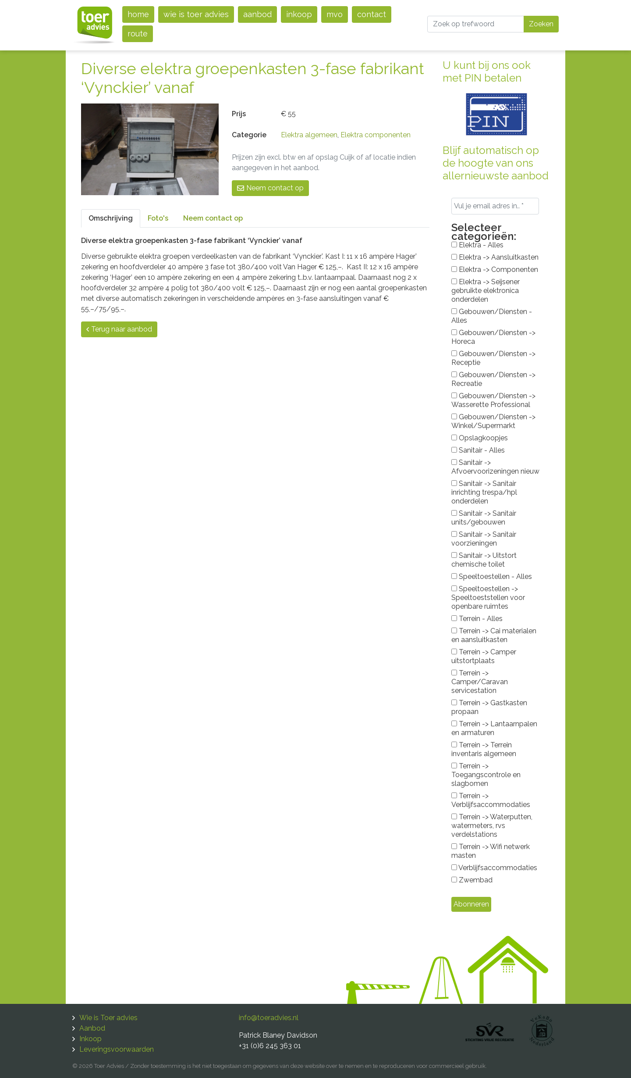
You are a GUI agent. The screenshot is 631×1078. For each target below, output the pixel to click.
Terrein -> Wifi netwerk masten (490, 851)
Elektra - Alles (477, 245)
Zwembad (472, 880)
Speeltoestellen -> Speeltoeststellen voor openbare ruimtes (488, 597)
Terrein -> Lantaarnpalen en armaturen (494, 728)
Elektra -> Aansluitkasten (495, 257)
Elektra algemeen (309, 135)
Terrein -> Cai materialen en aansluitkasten (493, 635)
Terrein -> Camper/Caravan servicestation (479, 682)
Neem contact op (270, 188)
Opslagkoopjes (479, 438)
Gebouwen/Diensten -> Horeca (493, 337)
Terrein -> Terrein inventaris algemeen (483, 749)
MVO (334, 14)
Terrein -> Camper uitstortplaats (483, 656)
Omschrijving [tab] (111, 218)
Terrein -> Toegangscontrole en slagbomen (486, 775)
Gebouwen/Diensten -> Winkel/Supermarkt (493, 421)
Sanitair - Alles (478, 450)
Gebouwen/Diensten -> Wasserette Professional (493, 400)
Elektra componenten (375, 135)
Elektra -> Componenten (494, 269)
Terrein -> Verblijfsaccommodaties (490, 800)
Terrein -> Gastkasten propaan (489, 707)
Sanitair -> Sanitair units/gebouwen (483, 517)
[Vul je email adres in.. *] (495, 206)
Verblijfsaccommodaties (494, 868)
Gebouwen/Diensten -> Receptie (493, 358)
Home (138, 14)
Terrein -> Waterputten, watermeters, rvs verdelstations (491, 826)
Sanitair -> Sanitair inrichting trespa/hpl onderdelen (484, 492)
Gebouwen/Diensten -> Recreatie (493, 379)
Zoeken (541, 24)
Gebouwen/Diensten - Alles (491, 316)
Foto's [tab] (158, 218)
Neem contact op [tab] (213, 218)
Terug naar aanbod (119, 329)
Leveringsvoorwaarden (116, 1049)
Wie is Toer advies (196, 14)
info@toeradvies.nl (268, 1018)
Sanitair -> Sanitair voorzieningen (483, 538)
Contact (371, 14)
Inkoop (299, 14)
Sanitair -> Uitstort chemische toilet (484, 559)
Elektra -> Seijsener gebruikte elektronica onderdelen (485, 290)
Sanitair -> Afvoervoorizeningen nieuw (495, 466)
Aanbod (257, 14)
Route (138, 33)
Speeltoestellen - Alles (491, 576)
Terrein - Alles (477, 618)
